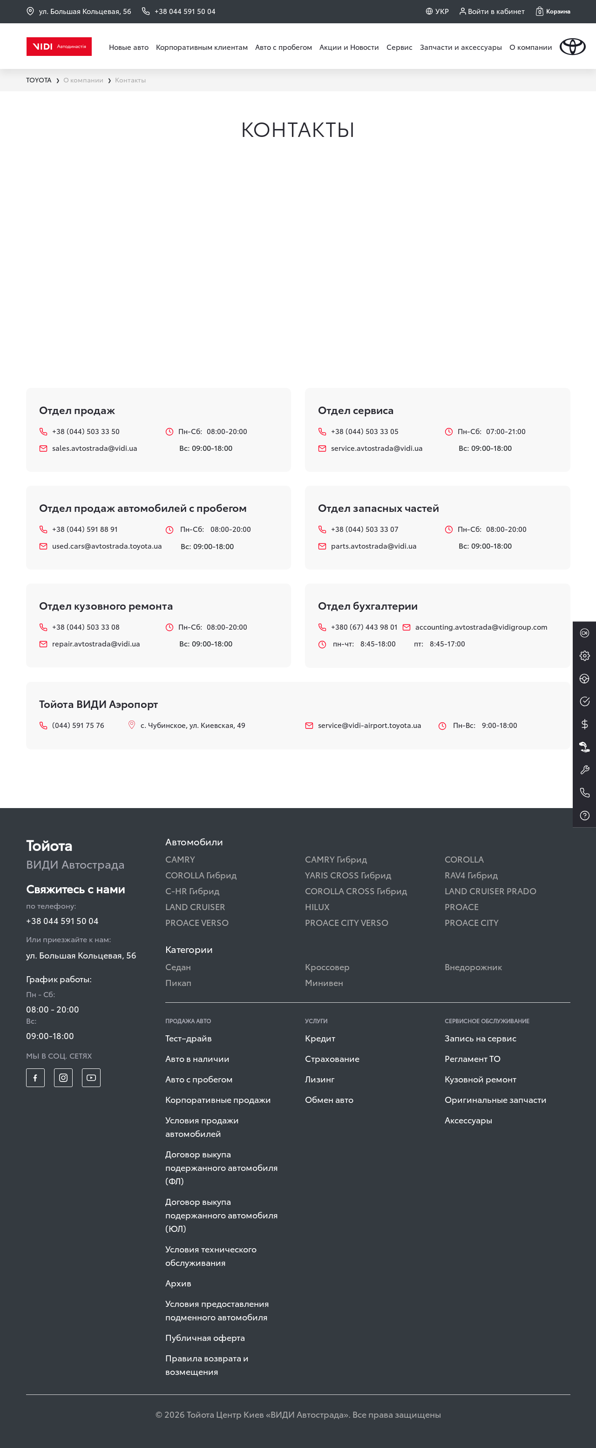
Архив (178, 1282)
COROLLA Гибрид (201, 874)
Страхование (332, 1058)
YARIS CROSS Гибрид (348, 874)
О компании (530, 46)
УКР (442, 11)
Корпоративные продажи (218, 1099)
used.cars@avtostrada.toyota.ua (95, 545)
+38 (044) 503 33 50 (79, 431)
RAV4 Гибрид (471, 874)
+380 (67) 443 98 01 (353, 626)
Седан (178, 966)
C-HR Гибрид (192, 890)
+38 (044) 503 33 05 (358, 431)
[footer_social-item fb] (35, 1077)
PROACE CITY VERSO (346, 922)
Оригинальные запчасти (496, 1099)
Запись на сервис (480, 1037)
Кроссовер (327, 966)
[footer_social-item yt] (91, 1077)
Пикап (178, 982)
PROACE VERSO (197, 922)
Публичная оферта (205, 1337)
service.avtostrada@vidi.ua (370, 447)
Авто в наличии (197, 1058)
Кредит (320, 1037)
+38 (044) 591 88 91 (78, 528)
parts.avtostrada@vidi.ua (367, 545)
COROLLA (464, 858)
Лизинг (320, 1078)
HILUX (317, 906)
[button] (553, 11)
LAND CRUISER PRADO (490, 890)
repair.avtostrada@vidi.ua (89, 643)
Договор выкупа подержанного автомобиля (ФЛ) (221, 1167)
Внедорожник (473, 966)
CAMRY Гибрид (336, 858)
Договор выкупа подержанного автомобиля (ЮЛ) (221, 1214)
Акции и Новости (349, 46)
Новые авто (129, 46)
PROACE (462, 906)
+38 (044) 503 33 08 (79, 626)
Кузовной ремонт (480, 1078)
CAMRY (180, 858)
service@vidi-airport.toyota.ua (363, 725)
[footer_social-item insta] (63, 1077)
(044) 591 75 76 (71, 725)
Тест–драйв (188, 1037)
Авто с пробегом (283, 46)
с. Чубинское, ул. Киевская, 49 (186, 724)
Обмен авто (329, 1099)
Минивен (324, 982)
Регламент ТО (473, 1058)
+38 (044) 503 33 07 (358, 528)
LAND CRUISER (195, 906)
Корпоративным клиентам (202, 46)
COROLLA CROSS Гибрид (356, 890)
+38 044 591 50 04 (62, 920)
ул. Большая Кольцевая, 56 (78, 11)
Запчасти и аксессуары (461, 46)
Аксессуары (468, 1119)
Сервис (399, 46)
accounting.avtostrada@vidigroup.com (475, 626)
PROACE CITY (472, 922)
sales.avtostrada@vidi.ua (88, 447)
